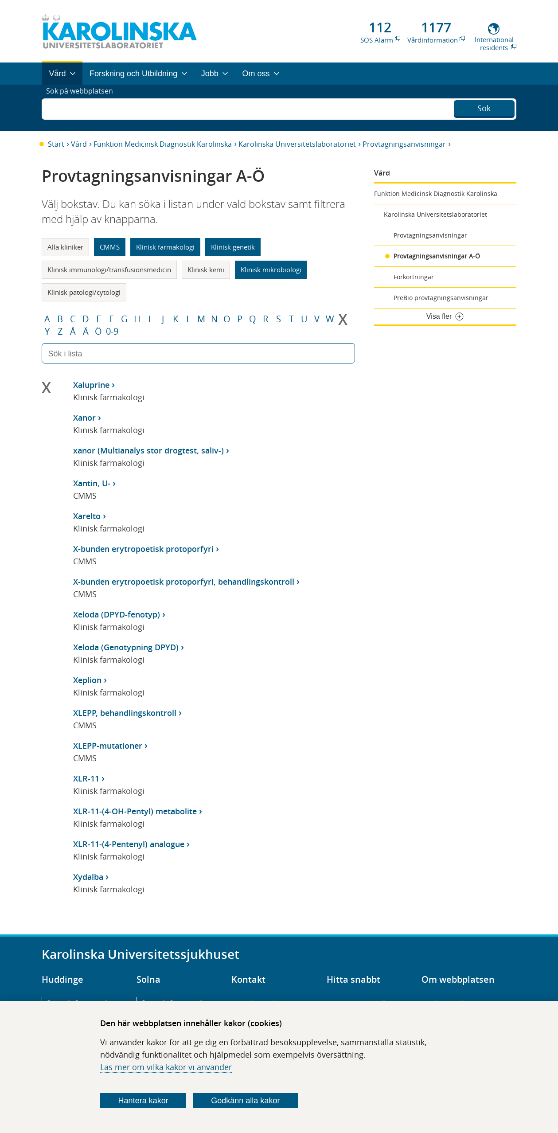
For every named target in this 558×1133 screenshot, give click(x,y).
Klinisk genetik (233, 246)
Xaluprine (91, 384)
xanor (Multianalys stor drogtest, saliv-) (148, 450)
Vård (79, 144)
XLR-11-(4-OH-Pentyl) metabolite (135, 811)
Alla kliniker (65, 246)
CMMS (110, 246)
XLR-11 (86, 778)
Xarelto (87, 516)
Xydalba (88, 876)
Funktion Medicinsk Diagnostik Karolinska (163, 144)
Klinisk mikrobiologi (271, 269)
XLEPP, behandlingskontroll (124, 712)
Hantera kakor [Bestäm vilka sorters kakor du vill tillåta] (143, 1100)
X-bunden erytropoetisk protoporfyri (143, 548)
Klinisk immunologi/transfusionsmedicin (109, 269)
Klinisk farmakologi (165, 246)
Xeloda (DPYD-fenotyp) (116, 614)
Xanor (84, 417)
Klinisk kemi (205, 269)
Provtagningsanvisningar (404, 144)
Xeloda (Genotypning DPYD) (126, 647)
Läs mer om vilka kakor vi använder (166, 1067)
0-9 (112, 331)
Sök (484, 107)
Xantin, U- (91, 483)
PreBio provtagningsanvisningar (441, 297)
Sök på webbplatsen (83, 107)
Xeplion (87, 680)
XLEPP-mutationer (107, 745)
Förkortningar (414, 277)
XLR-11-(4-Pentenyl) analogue (128, 844)
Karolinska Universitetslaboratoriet (297, 144)
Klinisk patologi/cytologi (84, 292)
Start (56, 144)
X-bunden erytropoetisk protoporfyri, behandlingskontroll (183, 581)
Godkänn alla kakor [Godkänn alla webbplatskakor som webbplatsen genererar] (245, 1100)
